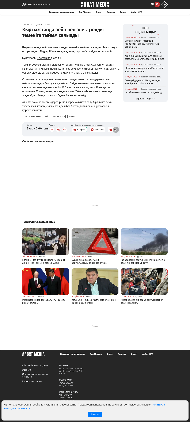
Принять (95, 414)
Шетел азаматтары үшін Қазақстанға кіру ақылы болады (144, 70)
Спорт (123, 12)
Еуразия (111, 12)
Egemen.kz (43, 57)
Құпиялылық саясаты (32, 381)
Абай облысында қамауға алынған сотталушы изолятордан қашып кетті (144, 57)
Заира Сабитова (38, 128)
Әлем (98, 12)
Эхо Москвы (85, 12)
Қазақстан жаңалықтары (61, 12)
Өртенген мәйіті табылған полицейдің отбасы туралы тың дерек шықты (142, 43)
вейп (47, 116)
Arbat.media (105, 51)
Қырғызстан (59, 116)
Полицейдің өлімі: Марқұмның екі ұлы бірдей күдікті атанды (143, 82)
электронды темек (32, 116)
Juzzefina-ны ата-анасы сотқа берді (143, 92)
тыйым (71, 116)
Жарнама (26, 370)
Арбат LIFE (136, 12)
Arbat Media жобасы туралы (35, 365)
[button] (116, 129)
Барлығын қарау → (145, 98)
